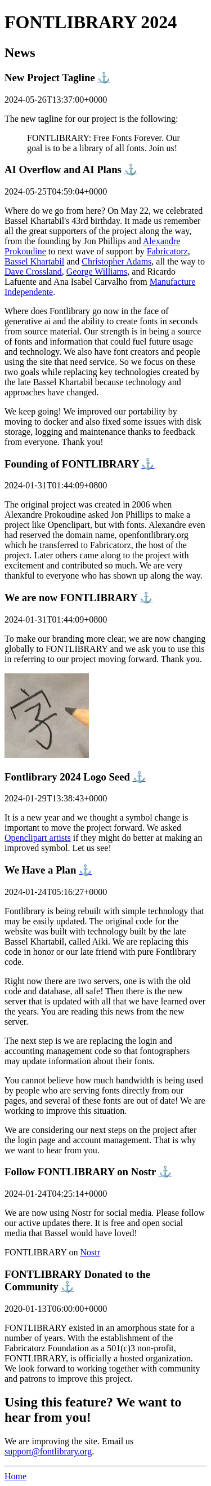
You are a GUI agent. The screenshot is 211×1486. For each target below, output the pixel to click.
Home (15, 1476)
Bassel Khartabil (34, 261)
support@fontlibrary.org (48, 1451)
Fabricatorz (167, 251)
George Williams (97, 271)
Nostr (90, 1252)
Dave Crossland (33, 271)
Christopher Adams (116, 261)
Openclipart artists (38, 838)
